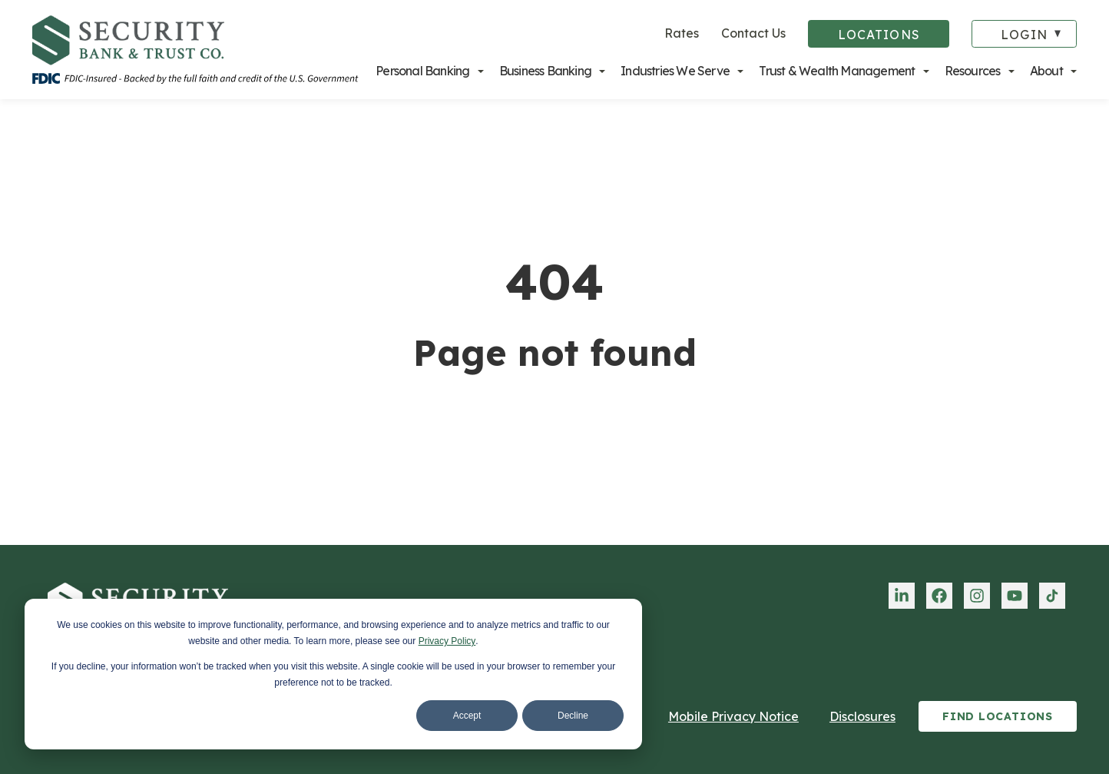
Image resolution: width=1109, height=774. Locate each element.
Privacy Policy (447, 641)
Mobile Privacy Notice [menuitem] (733, 716)
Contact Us (753, 33)
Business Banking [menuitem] (545, 70)
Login (1024, 34)
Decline (573, 715)
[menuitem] (902, 596)
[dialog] (333, 674)
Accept (467, 715)
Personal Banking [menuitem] (422, 70)
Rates (681, 33)
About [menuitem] (1046, 70)
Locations (879, 34)
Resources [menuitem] (973, 70)
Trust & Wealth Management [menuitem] (837, 70)
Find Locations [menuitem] (997, 716)
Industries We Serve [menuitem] (675, 70)
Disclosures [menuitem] (862, 716)
